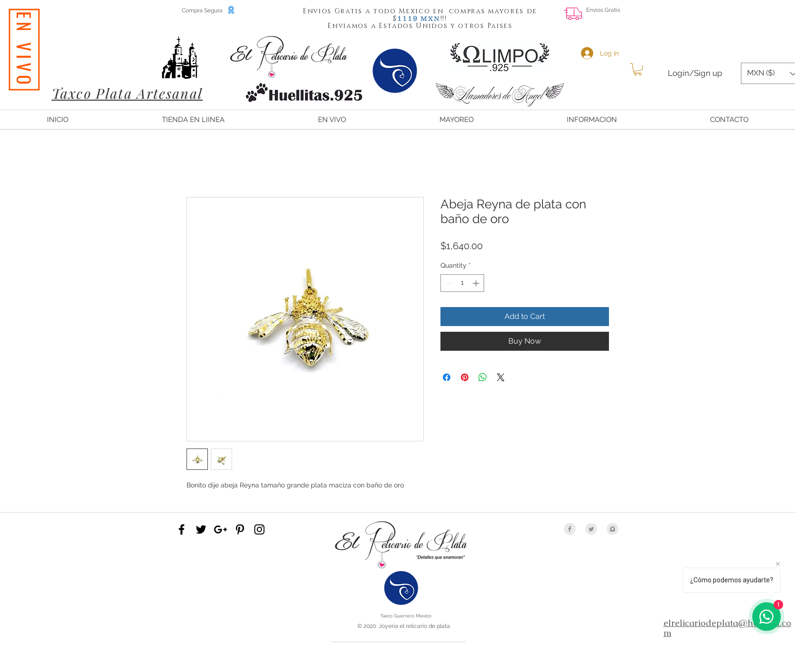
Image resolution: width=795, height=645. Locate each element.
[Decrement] (448, 283)
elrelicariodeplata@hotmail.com (727, 628)
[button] (407, 18)
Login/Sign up (695, 73)
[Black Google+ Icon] (220, 529)
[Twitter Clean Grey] (591, 529)
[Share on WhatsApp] (482, 377)
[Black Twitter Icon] (201, 529)
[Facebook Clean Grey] (570, 529)
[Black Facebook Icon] (181, 529)
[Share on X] (500, 377)
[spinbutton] (462, 283)
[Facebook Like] (714, 17)
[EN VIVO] (24, 50)
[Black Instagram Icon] (259, 529)
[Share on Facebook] (446, 377)
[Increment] (477, 283)
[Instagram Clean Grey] (612, 529)
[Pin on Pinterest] (464, 377)
